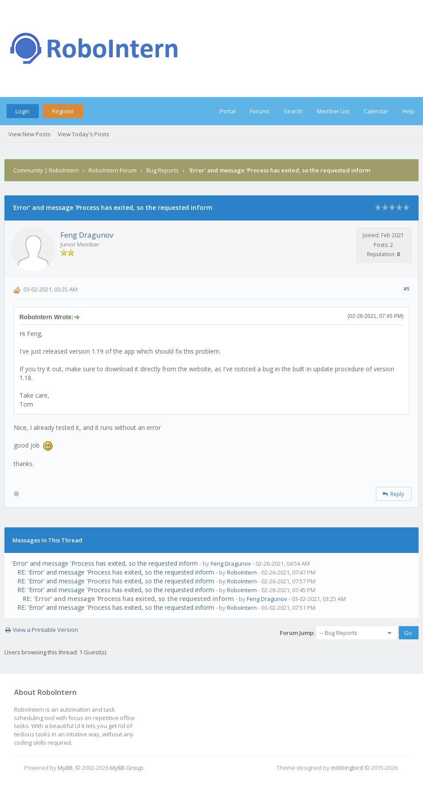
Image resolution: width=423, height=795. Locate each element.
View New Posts (29, 134)
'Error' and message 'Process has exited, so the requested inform (104, 563)
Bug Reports (162, 170)
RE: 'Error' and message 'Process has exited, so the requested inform (115, 572)
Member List (333, 111)
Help (408, 111)
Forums (260, 111)
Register (63, 111)
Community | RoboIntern (46, 170)
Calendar (376, 111)
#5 (406, 288)
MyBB (65, 768)
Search (293, 111)
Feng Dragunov (86, 235)
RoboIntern (242, 572)
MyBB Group (126, 768)
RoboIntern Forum (113, 170)
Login (22, 111)
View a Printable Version (45, 630)
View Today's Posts (83, 134)
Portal (228, 111)
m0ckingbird (347, 768)
